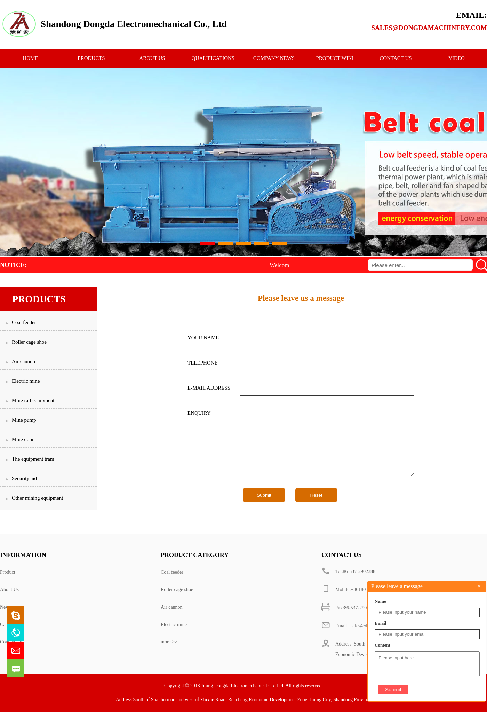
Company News (274, 58)
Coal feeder (172, 572)
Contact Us (11, 641)
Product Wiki (334, 58)
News (5, 607)
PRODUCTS (91, 58)
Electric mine (174, 624)
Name (380, 601)
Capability (10, 624)
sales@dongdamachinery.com (429, 27)
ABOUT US (152, 58)
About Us (9, 589)
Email (380, 623)
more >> (169, 641)
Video (456, 58)
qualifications (213, 58)
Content (382, 645)
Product (7, 572)
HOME (30, 58)
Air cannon (172, 607)
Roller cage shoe (177, 589)
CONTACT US (396, 58)
